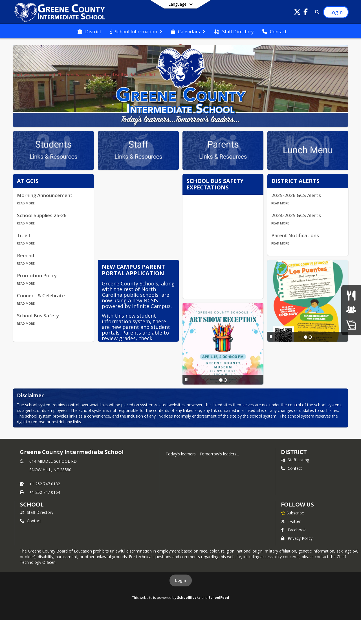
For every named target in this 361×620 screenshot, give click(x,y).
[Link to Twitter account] (297, 13)
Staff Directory (36, 512)
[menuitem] (89, 31)
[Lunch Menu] (351, 295)
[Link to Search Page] (316, 12)
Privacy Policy (296, 538)
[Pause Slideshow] (271, 336)
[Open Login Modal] (336, 12)
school (31, 504)
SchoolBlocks (189, 597)
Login (180, 580)
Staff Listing (295, 459)
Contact (291, 468)
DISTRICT (294, 452)
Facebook (293, 529)
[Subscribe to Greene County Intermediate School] (292, 513)
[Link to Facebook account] (305, 13)
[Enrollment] (351, 324)
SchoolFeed (218, 597)
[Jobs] (351, 310)
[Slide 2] (310, 337)
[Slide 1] (305, 337)
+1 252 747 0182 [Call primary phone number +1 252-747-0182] (44, 483)
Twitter (291, 521)
